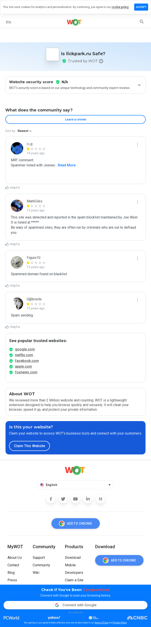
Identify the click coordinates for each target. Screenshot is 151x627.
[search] (141, 21)
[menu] (8, 21)
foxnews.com (26, 372)
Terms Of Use (101, 622)
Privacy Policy (120, 622)
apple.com (23, 366)
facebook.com (27, 361)
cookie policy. (120, 7)
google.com (25, 349)
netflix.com (24, 355)
